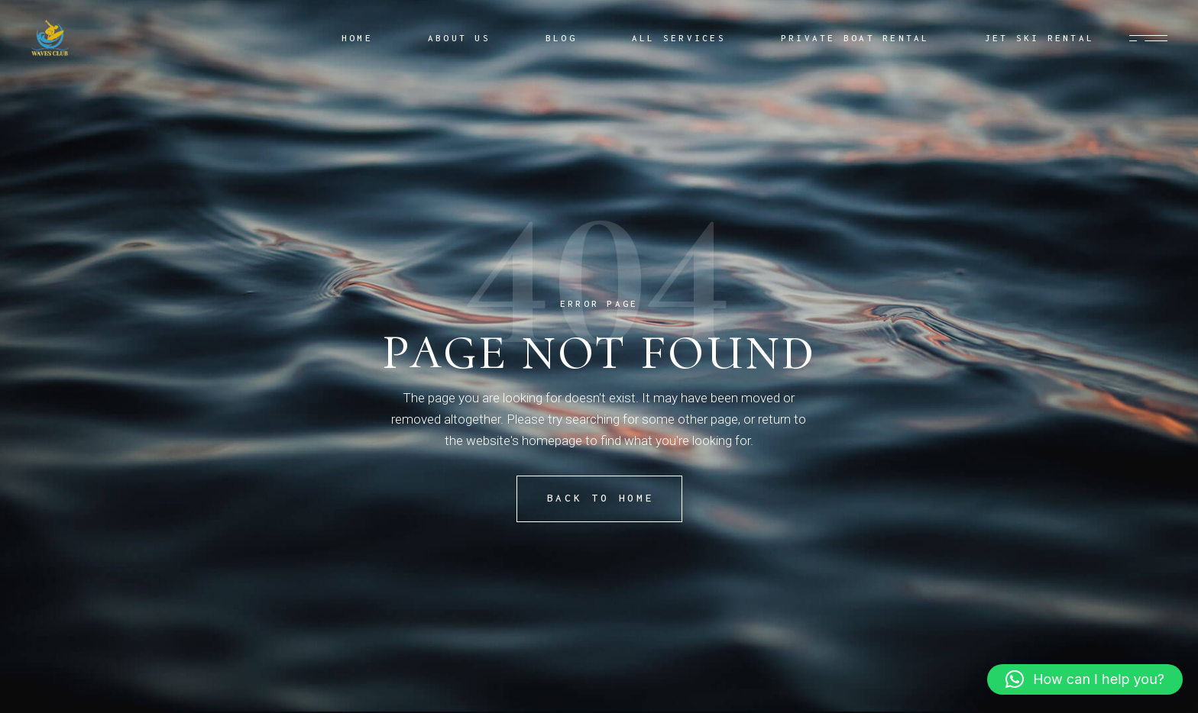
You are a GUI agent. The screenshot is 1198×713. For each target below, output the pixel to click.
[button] (1085, 679)
